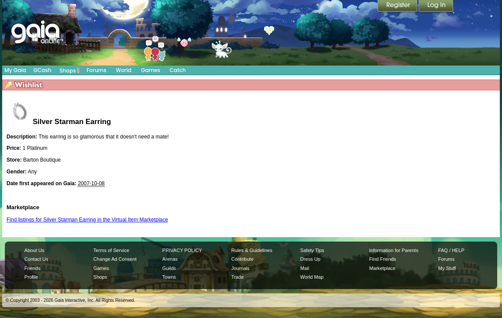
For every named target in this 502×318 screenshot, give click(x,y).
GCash (43, 70)
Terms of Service (111, 250)
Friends (32, 268)
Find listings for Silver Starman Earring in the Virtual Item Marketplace (87, 220)
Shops (69, 70)
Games (150, 70)
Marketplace (382, 268)
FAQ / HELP (451, 250)
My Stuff (447, 268)
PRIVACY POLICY (182, 250)
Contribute (242, 259)
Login (436, 6)
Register (398, 6)
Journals (240, 268)
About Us (34, 250)
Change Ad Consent (115, 259)
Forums (96, 70)
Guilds (169, 268)
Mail (304, 268)
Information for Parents (393, 250)
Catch (178, 70)
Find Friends (382, 259)
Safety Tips (312, 250)
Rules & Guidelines (251, 250)
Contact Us (36, 259)
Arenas (170, 259)
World (123, 70)
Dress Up (310, 259)
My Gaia (15, 70)
